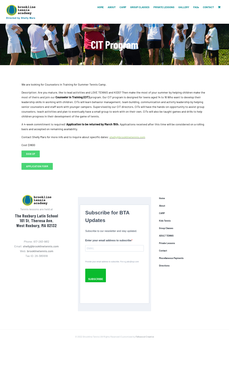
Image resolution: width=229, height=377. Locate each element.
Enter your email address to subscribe (108, 240)
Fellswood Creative (145, 336)
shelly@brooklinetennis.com (127, 137)
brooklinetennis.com (40, 251)
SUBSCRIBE (95, 279)
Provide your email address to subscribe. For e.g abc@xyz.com (112, 262)
